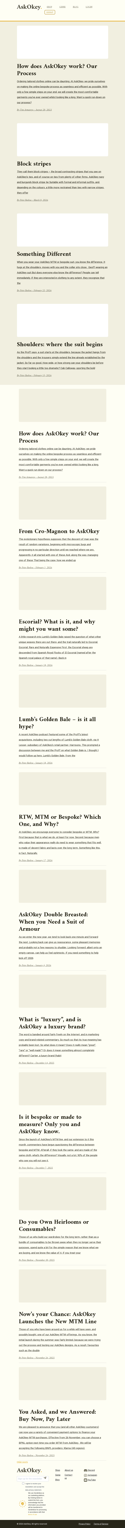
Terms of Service (101, 1524)
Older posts (22, 1462)
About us (69, 1470)
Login (89, 7)
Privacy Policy (84, 1524)
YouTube (90, 1480)
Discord (89, 1470)
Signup (49, 12)
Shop (49, 7)
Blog (75, 7)
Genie (62, 7)
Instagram (90, 1475)
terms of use (32, 1514)
